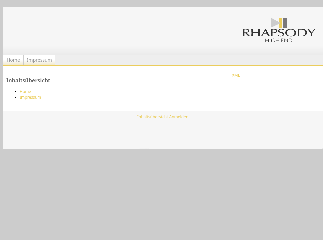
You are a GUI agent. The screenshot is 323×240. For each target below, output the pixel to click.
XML (236, 75)
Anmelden (179, 117)
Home (13, 60)
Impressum (39, 60)
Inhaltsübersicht (152, 117)
